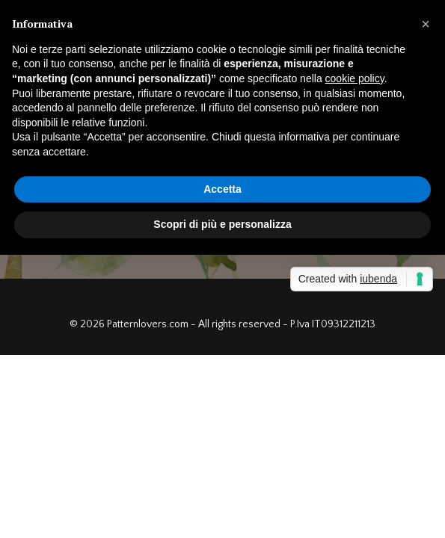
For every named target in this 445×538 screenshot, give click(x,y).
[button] (426, 24)
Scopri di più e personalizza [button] (222, 224)
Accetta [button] (222, 189)
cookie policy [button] (354, 78)
